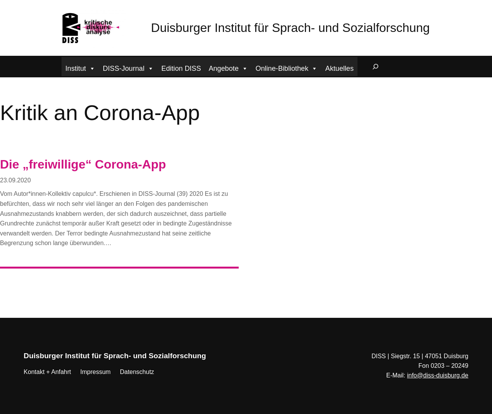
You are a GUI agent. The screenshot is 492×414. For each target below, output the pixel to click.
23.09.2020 (15, 180)
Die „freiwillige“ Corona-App (83, 164)
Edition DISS (181, 68)
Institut (80, 67)
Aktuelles (339, 68)
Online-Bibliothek (287, 67)
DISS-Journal (128, 67)
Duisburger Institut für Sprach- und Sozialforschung (290, 28)
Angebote (228, 67)
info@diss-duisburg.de (437, 375)
